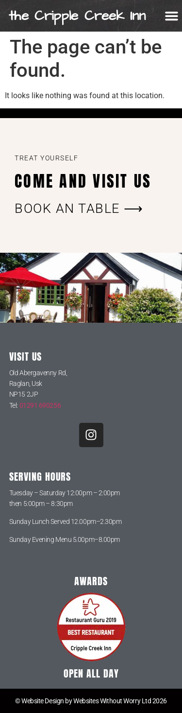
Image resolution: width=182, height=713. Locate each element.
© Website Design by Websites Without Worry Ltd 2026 (91, 701)
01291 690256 (40, 405)
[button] (171, 16)
